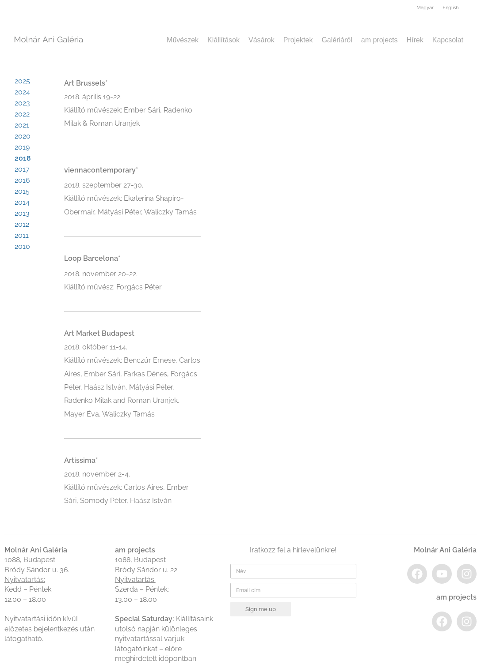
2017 (22, 169)
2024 (22, 92)
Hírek (414, 40)
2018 (22, 158)
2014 (22, 202)
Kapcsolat (447, 40)
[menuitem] (425, 8)
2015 (22, 191)
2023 (22, 103)
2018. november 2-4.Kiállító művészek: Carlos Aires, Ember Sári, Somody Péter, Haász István (126, 487)
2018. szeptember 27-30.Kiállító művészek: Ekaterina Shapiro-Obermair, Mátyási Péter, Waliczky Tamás (130, 198)
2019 (22, 147)
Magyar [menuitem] (425, 8)
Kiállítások (223, 40)
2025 (22, 81)
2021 (22, 125)
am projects (379, 40)
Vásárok (261, 40)
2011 (22, 235)
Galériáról (336, 40)
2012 (22, 224)
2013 (22, 213)
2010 (22, 246)
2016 (22, 180)
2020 (22, 136)
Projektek (298, 40)
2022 (22, 114)
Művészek (183, 40)
